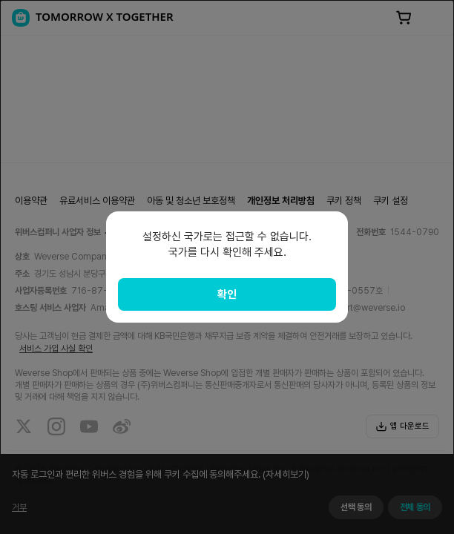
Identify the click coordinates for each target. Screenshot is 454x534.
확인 (227, 294)
